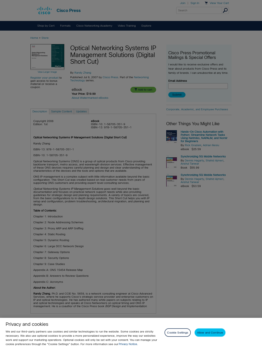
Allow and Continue (210, 332)
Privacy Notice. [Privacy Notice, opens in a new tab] (128, 344)
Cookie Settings (177, 332)
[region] (131, 333)
